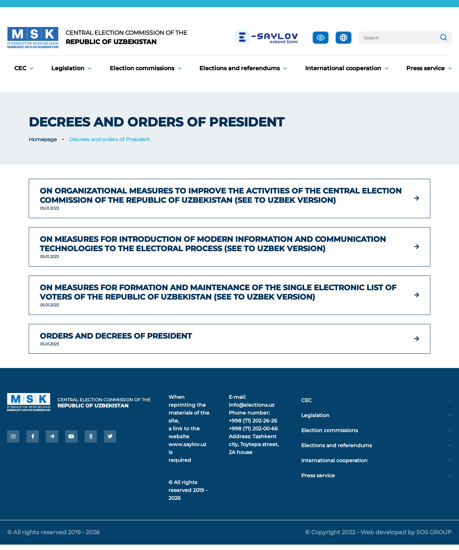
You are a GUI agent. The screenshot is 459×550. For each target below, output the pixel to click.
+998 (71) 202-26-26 (253, 426)
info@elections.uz (251, 410)
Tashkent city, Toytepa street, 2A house (254, 450)
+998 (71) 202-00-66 (253, 434)
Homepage (43, 139)
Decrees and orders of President (109, 139)
